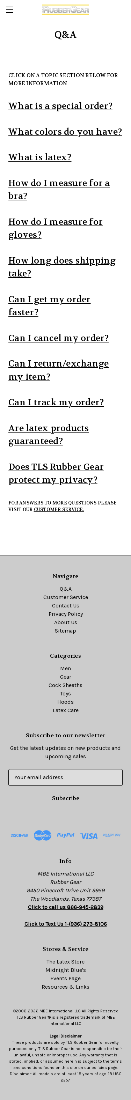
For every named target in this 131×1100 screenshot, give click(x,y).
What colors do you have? (65, 132)
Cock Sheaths (65, 685)
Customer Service (65, 597)
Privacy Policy (66, 614)
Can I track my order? (56, 402)
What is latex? (40, 157)
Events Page (65, 978)
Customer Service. (59, 509)
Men (65, 668)
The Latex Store (65, 961)
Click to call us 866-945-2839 (65, 907)
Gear (65, 676)
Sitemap (65, 630)
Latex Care (66, 710)
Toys (65, 693)
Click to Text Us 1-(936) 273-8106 (65, 924)
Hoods (65, 702)
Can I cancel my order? (58, 338)
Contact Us (65, 605)
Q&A (66, 588)
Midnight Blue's (65, 970)
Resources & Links (65, 986)
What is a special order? (60, 106)
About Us (65, 622)
